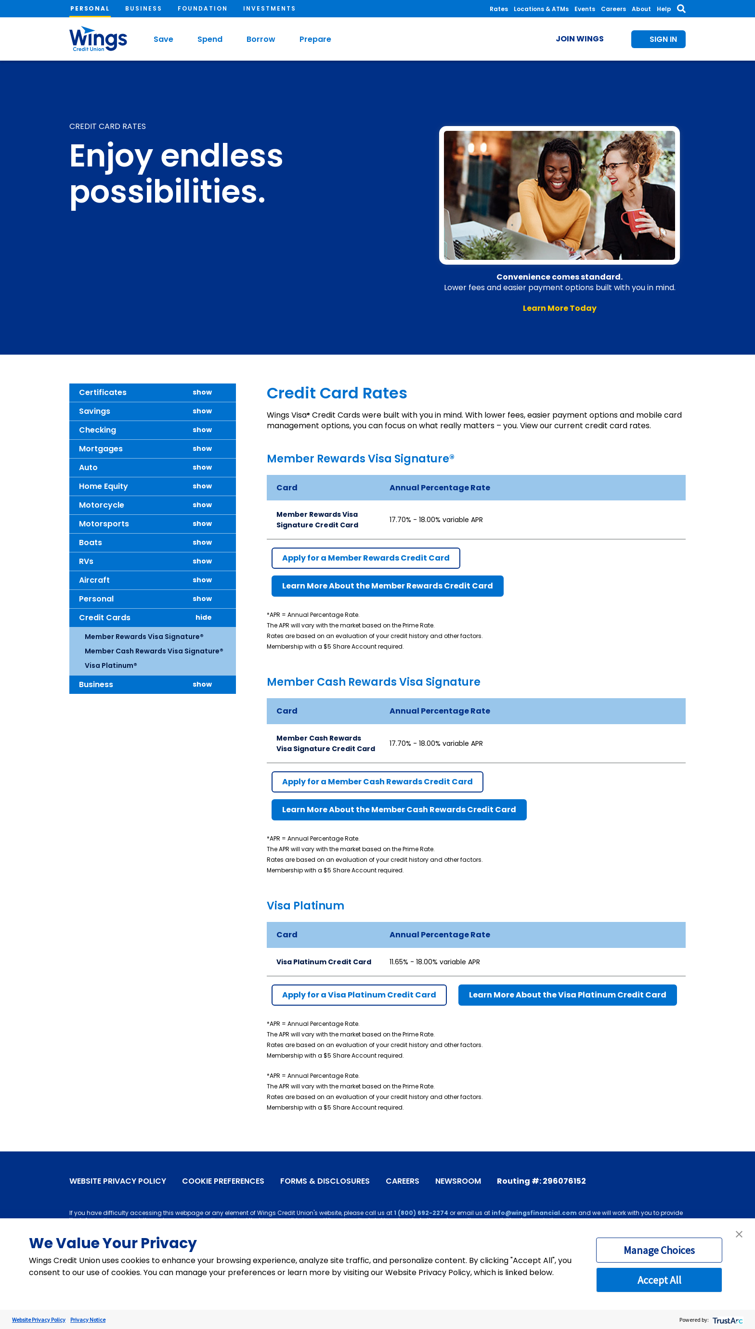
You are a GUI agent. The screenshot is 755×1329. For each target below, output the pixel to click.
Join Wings (580, 38)
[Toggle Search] (681, 8)
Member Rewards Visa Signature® (144, 636)
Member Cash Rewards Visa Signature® (154, 651)
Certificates (103, 392)
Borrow (261, 39)
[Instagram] (665, 1180)
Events (584, 9)
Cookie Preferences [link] (223, 1181)
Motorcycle (101, 505)
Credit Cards (104, 617)
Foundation (203, 8)
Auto (88, 467)
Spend (209, 39)
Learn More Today (560, 308)
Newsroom (458, 1181)
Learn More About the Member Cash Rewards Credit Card (399, 809)
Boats (90, 542)
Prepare (315, 39)
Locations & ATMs (541, 9)
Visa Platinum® (111, 665)
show (202, 392)
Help (664, 9)
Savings (94, 411)
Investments (269, 8)
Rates (499, 9)
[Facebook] (621, 1180)
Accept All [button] (659, 1280)
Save (163, 39)
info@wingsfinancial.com (534, 1213)
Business (143, 8)
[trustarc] (727, 1320)
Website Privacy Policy (117, 1181)
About (641, 9)
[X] (650, 1180)
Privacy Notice (87, 1319)
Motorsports (104, 523)
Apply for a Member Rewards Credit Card (366, 557)
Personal (90, 8)
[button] (739, 1234)
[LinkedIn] (679, 1180)
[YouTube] (636, 1180)
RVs (86, 561)
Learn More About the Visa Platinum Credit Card (567, 994)
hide (203, 617)
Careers (613, 9)
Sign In (663, 39)
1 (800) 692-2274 (421, 1213)
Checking (97, 429)
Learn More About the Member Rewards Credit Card (387, 585)
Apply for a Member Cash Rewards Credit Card (377, 781)
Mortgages (101, 448)
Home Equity (103, 486)
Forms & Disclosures (325, 1181)
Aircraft (94, 580)
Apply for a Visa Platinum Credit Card (359, 994)
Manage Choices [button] (659, 1250)
